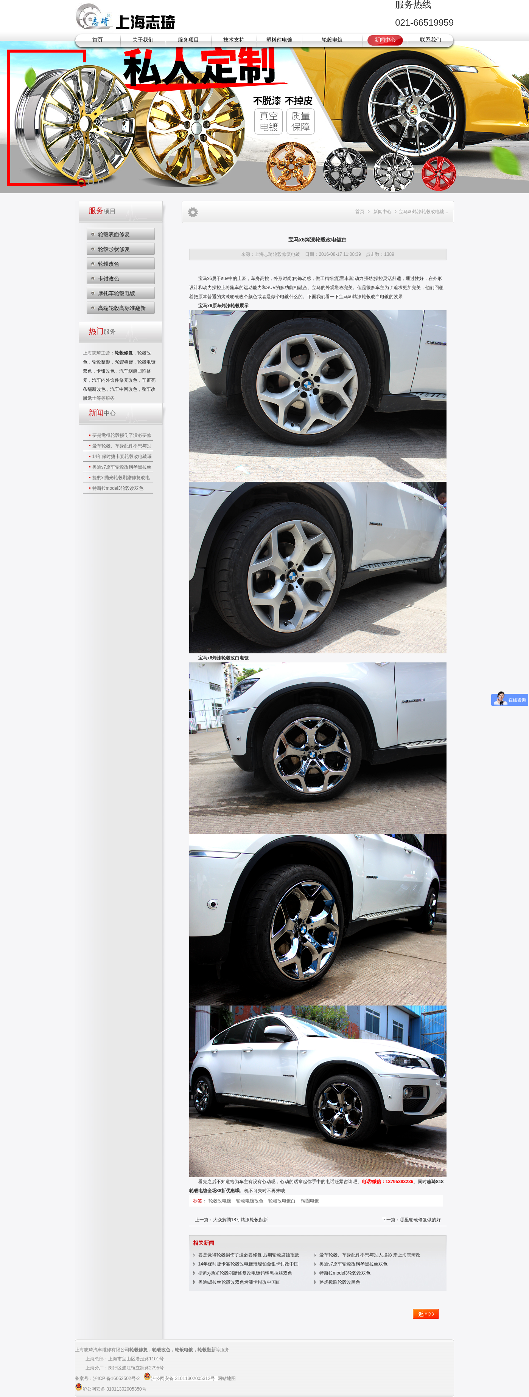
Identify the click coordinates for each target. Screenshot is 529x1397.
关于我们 (143, 40)
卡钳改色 (108, 278)
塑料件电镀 (279, 40)
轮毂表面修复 (114, 234)
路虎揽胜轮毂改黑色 (339, 1282)
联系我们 (430, 40)
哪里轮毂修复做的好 (420, 1219)
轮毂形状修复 (114, 249)
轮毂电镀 (332, 40)
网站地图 (227, 1378)
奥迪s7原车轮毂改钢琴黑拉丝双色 (353, 1264)
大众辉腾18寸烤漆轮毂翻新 (240, 1219)
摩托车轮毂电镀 (116, 293)
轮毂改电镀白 (282, 1201)
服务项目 (188, 40)
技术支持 (233, 40)
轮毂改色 (108, 264)
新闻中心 (385, 40)
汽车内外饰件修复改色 (114, 380)
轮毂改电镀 (220, 1201)
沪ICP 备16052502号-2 (117, 1378)
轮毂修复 (138, 1349)
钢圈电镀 (310, 1201)
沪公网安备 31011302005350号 (114, 1389)
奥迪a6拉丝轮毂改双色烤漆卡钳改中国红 (239, 1282)
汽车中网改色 (123, 389)
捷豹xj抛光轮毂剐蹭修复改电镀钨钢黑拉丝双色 (245, 1273)
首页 (97, 40)
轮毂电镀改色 (250, 1201)
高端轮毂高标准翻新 (122, 308)
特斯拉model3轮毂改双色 (117, 488)
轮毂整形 (101, 362)
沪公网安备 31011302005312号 (183, 1378)
